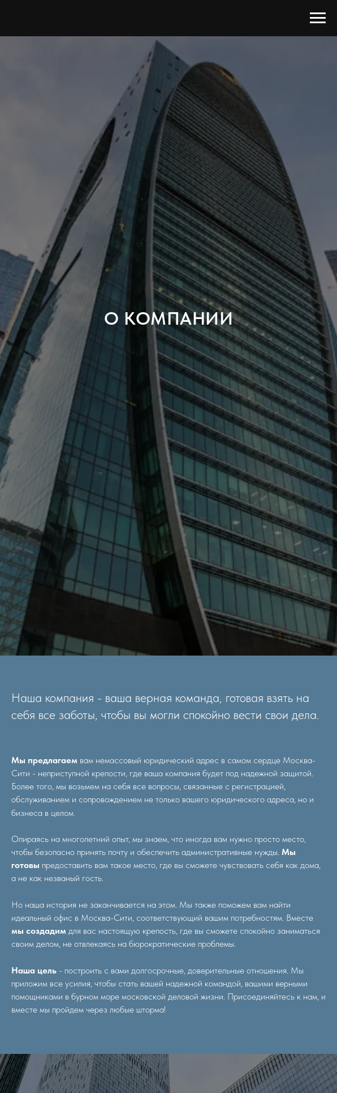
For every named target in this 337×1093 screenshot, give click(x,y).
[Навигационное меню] (318, 18)
